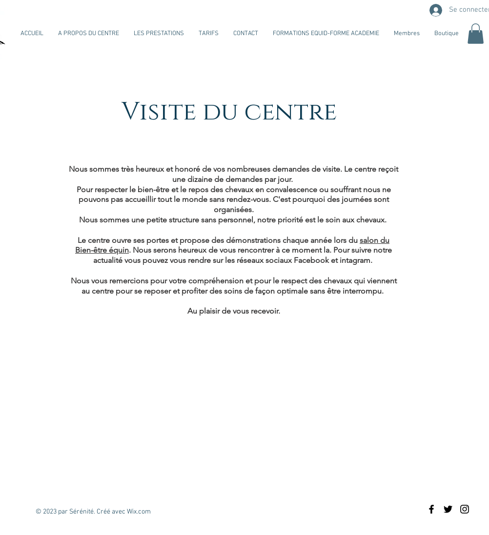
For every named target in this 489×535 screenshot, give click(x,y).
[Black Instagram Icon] (464, 509)
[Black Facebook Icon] (431, 509)
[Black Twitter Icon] (448, 509)
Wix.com (139, 512)
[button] (475, 33)
